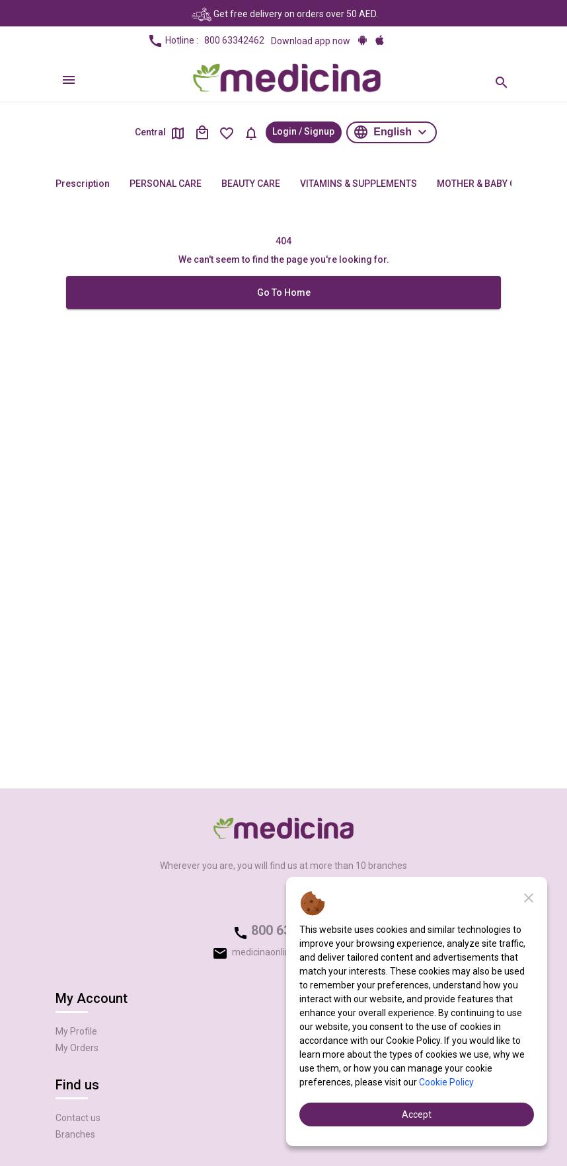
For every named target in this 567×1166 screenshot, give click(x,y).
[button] (391, 132)
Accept (417, 1114)
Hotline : (205, 41)
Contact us (78, 1118)
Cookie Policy (446, 1082)
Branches (75, 1134)
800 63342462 (234, 40)
